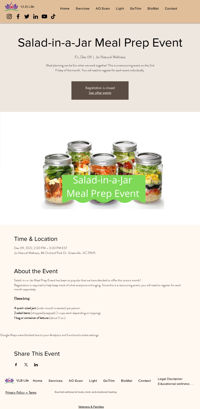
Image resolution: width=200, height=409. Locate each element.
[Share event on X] (26, 364)
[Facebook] (18, 16)
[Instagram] (9, 16)
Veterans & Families (91, 406)
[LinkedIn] (35, 16)
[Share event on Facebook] (16, 364)
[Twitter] (26, 16)
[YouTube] (44, 16)
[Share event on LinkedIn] (36, 364)
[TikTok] (53, 16)
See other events (100, 93)
